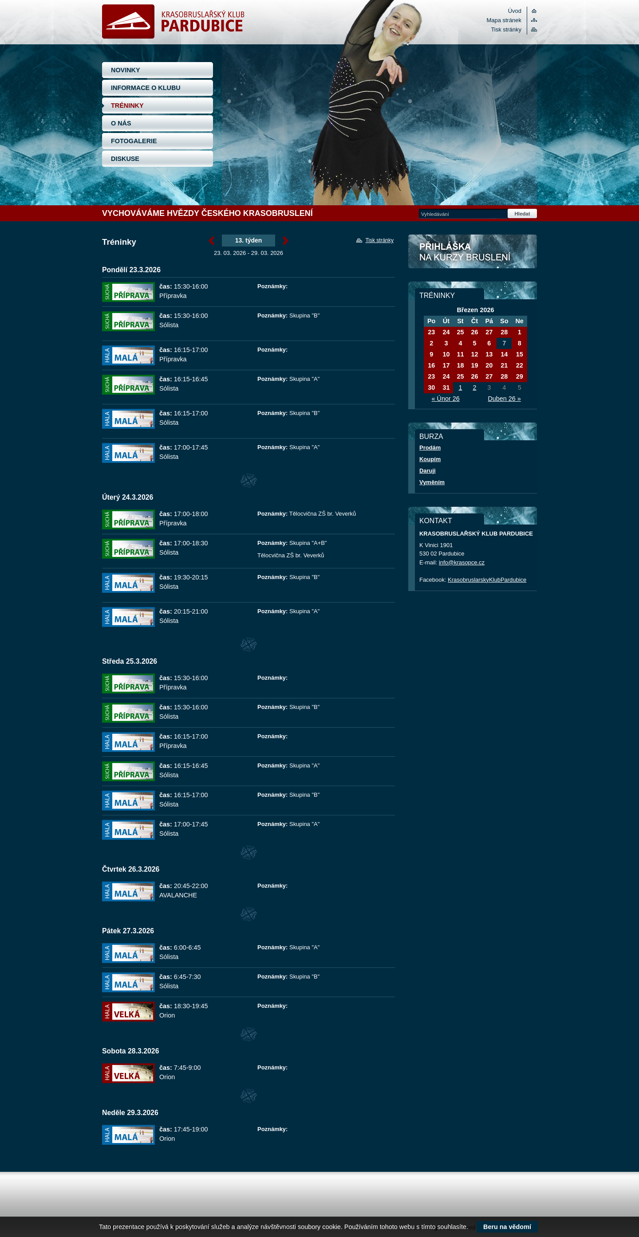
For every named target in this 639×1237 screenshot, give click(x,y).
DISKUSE (125, 158)
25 (460, 332)
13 (489, 354)
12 (474, 354)
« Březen (211, 240)
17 (446, 365)
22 (519, 365)
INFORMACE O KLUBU (146, 87)
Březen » (285, 240)
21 (504, 365)
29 (519, 376)
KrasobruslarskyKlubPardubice (487, 579)
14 (504, 354)
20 (489, 365)
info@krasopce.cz (462, 562)
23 (431, 332)
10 (446, 354)
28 (504, 332)
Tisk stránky (506, 29)
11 (460, 354)
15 (519, 354)
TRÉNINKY (127, 105)
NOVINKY (125, 70)
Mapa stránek (504, 20)
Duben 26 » (504, 398)
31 (446, 387)
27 (489, 332)
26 (474, 332)
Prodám (430, 447)
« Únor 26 (446, 398)
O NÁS (121, 123)
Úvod (514, 11)
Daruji (427, 470)
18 (460, 365)
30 (431, 387)
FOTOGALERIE (134, 141)
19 (474, 365)
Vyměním (432, 482)
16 (431, 365)
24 (446, 332)
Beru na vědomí (507, 1226)
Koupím (430, 459)
